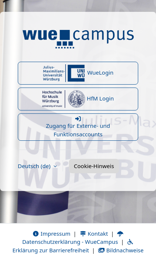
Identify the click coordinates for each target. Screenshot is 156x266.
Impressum (51, 233)
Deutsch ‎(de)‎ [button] (35, 166)
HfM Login (78, 99)
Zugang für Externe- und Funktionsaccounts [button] (78, 127)
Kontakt (93, 233)
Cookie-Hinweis (94, 166)
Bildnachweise (120, 250)
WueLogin (78, 73)
